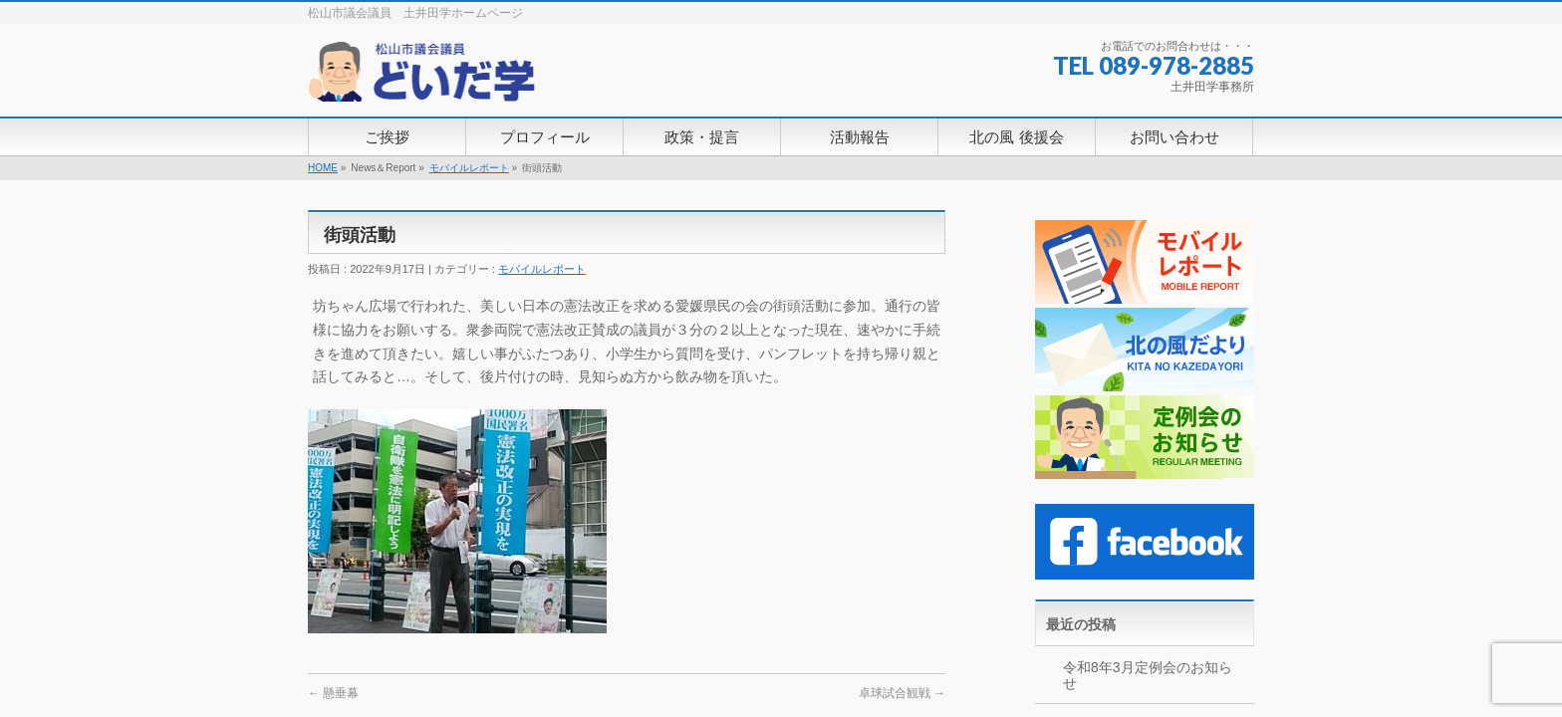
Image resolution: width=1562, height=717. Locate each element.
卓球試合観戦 (902, 693)
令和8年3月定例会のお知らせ (1147, 675)
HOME (323, 167)
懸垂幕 (333, 693)
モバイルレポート (469, 167)
